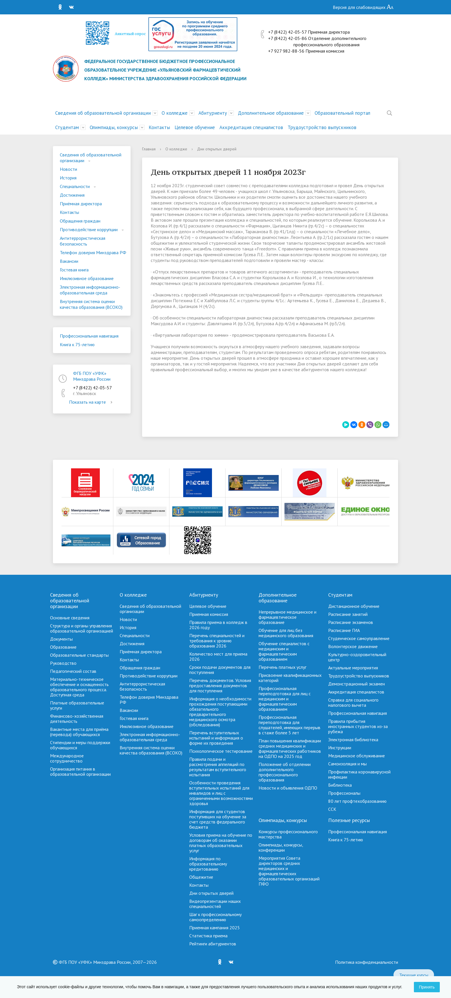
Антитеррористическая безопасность (82, 241)
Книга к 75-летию (77, 344)
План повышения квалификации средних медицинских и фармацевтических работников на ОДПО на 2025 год (290, 748)
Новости (68, 169)
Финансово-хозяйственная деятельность (76, 718)
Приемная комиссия (208, 614)
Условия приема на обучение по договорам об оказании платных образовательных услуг (220, 842)
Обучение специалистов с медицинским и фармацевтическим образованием (284, 651)
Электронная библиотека (353, 739)
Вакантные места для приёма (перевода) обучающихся (79, 731)
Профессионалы (344, 793)
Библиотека (340, 785)
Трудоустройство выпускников (322, 127)
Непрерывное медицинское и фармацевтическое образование (287, 617)
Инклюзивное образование (87, 278)
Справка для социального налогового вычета (353, 702)
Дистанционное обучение (353, 606)
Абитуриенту (212, 113)
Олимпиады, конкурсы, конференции (281, 847)
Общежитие (201, 877)
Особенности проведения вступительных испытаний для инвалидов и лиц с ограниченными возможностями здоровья (221, 793)
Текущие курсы (413, 975)
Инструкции (339, 747)
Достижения (72, 195)
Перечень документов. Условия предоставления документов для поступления (220, 685)
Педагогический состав (73, 671)
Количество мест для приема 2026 (218, 656)
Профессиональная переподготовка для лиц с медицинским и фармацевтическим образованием (285, 698)
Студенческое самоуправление (358, 638)
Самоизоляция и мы (347, 764)
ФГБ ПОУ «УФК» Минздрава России (91, 376)
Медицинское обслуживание (356, 755)
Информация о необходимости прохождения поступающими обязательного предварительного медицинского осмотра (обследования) (220, 711)
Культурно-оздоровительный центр (357, 657)
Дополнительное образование (271, 113)
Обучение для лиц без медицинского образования (286, 632)
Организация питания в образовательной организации (80, 771)
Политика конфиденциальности (366, 962)
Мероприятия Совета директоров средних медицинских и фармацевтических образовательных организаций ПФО (289, 871)
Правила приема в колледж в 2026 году (218, 624)
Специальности (75, 186)
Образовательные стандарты (79, 655)
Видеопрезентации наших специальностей (215, 903)
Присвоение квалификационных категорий (290, 677)
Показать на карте (91, 402)
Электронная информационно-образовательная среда (90, 290)
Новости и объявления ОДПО (288, 788)
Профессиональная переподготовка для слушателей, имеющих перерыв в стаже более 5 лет (289, 724)
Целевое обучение (195, 127)
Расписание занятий (348, 614)
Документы (61, 639)
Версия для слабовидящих (363, 7)
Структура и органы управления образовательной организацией (81, 628)
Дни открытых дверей (211, 893)
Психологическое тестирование (221, 751)
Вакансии (69, 261)
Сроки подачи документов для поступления (220, 669)
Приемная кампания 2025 (214, 927)
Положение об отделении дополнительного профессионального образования (285, 772)
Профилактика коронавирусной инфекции (359, 774)
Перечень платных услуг (282, 667)
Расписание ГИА (344, 630)
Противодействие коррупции (89, 229)
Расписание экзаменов (350, 622)
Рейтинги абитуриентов (212, 944)
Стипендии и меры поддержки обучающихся (80, 745)
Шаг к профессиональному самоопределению (215, 916)
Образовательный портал (342, 113)
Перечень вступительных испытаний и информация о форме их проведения (216, 738)
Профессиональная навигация (89, 336)
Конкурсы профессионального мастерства (288, 834)
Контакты (159, 127)
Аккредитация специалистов (251, 127)
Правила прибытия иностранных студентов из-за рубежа (358, 726)
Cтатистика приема (208, 935)
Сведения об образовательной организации (103, 113)
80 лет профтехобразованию (357, 801)
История (68, 178)
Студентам (67, 127)
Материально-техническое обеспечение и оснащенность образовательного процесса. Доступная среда (79, 687)
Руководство (63, 663)
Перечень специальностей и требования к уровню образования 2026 (216, 641)
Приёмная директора (81, 203)
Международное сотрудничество (67, 758)
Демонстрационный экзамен (356, 684)
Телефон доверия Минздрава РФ (93, 252)
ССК (332, 809)
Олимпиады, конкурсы (114, 127)
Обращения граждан (80, 221)
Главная (149, 149)
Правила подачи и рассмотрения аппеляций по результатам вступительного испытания (217, 766)
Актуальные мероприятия (353, 668)
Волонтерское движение (353, 646)
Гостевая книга (74, 270)
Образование (63, 647)
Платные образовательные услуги (77, 705)
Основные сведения (69, 617)
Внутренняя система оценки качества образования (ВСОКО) (91, 304)
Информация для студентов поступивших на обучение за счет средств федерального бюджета (217, 819)
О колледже (175, 113)
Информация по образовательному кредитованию (208, 864)
